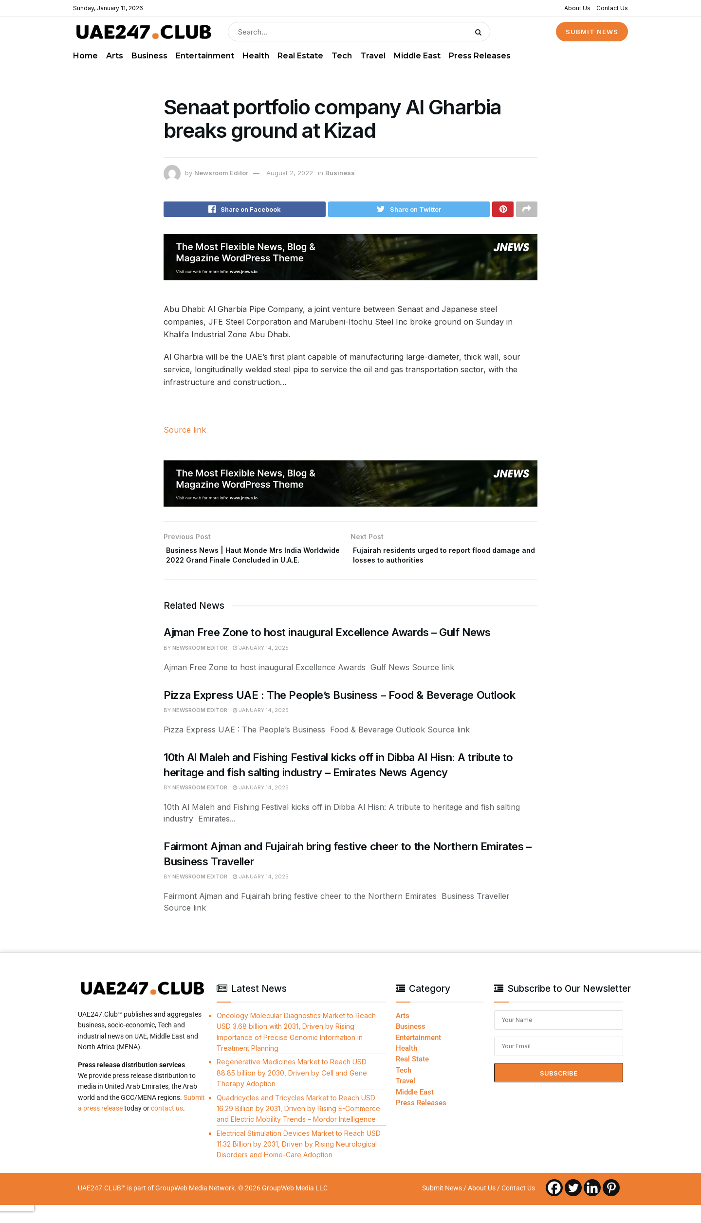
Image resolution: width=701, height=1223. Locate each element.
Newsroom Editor (221, 173)
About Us (577, 8)
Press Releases (480, 55)
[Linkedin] (592, 1205)
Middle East (417, 55)
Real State (412, 1077)
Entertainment (205, 55)
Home (85, 55)
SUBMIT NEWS (592, 32)
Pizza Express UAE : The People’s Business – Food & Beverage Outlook (340, 712)
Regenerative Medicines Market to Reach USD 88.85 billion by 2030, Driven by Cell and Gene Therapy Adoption (292, 1091)
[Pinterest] (611, 1205)
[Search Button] (480, 31)
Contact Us (612, 8)
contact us (167, 1126)
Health (255, 55)
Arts (114, 55)
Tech (342, 55)
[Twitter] (573, 1205)
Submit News (442, 1205)
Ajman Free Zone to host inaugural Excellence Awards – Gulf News (327, 650)
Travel (373, 55)
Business (149, 55)
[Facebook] (554, 1205)
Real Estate (300, 55)
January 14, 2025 (261, 665)
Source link (185, 433)
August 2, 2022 (289, 173)
